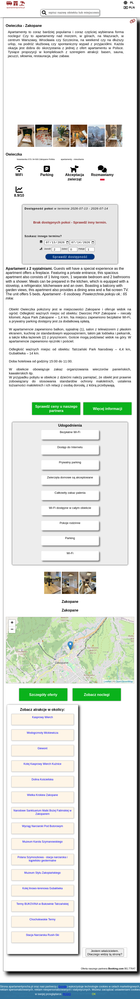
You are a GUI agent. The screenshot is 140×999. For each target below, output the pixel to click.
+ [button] (11, 623)
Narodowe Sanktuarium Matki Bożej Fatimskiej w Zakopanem (43, 813)
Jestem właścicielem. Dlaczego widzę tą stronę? (104, 953)
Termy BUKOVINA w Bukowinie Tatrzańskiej (42, 904)
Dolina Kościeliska (42, 780)
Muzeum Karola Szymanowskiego (42, 842)
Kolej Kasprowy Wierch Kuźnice (42, 764)
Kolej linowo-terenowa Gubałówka (42, 889)
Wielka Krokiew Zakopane (42, 795)
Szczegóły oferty (43, 695)
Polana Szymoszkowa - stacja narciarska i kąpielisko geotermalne (43, 859)
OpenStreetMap (124, 682)
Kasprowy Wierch (42, 717)
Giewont (42, 749)
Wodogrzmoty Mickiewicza (42, 733)
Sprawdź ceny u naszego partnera (56, 409)
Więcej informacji (107, 409)
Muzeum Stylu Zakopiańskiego (42, 873)
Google (62, 986)
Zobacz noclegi (97, 695)
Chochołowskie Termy (42, 920)
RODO (67, 994)
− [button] (11, 630)
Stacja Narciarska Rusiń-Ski (42, 935)
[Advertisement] (70, 91)
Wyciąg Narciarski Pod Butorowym (42, 826)
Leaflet (107, 682)
